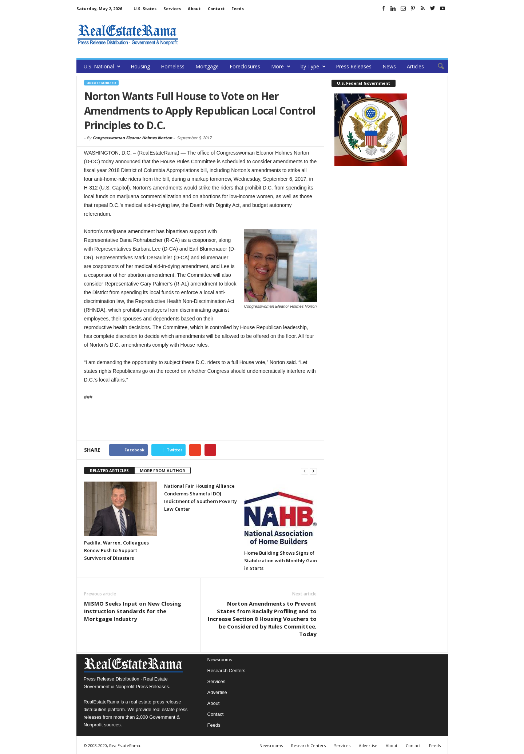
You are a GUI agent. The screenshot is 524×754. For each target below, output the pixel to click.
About (194, 8)
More (280, 66)
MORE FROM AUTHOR (162, 470)
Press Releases (354, 66)
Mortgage (207, 66)
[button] (437, 67)
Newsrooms (220, 659)
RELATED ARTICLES (109, 470)
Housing (140, 66)
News (389, 66)
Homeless (172, 66)
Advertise (217, 692)
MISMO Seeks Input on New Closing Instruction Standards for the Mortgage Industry (132, 611)
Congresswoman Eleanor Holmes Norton (132, 137)
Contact (216, 8)
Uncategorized (101, 82)
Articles (415, 66)
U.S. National (102, 66)
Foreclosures (245, 66)
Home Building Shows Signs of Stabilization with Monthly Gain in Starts (280, 560)
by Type (313, 66)
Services (172, 8)
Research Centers (226, 670)
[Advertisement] (315, 34)
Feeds (237, 8)
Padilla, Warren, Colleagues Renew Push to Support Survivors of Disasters (116, 550)
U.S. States (145, 8)
